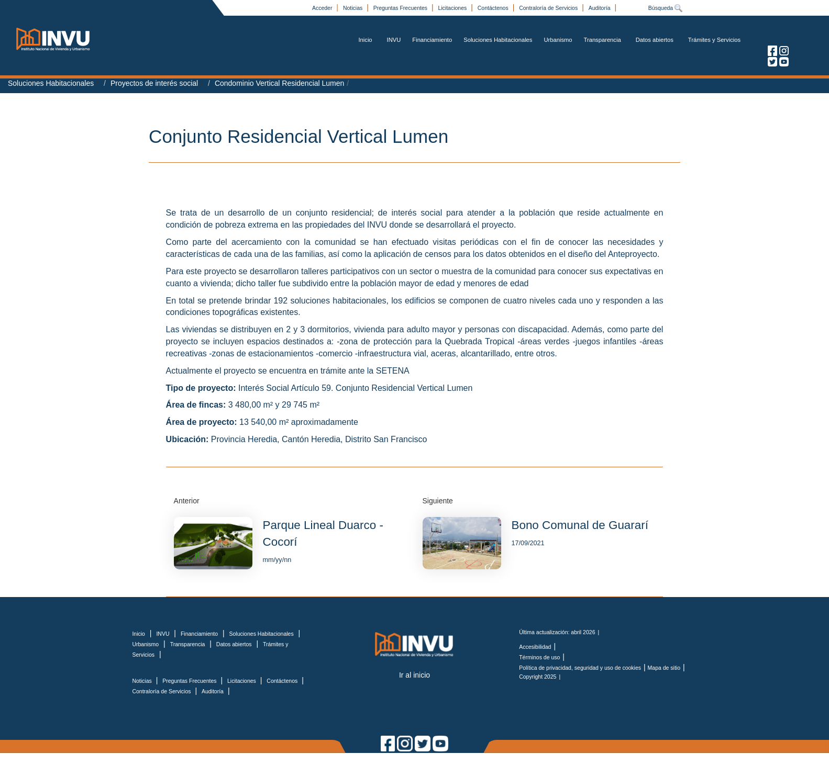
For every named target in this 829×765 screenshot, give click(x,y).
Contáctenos (494, 8)
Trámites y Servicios (714, 40)
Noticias (353, 8)
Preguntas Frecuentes (401, 8)
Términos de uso (539, 657)
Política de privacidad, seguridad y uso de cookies (580, 668)
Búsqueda (665, 8)
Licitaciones (453, 8)
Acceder (323, 8)
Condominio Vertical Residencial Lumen (279, 83)
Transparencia (602, 40)
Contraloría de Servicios (549, 8)
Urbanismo (558, 40)
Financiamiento (432, 40)
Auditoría (600, 8)
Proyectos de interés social (154, 83)
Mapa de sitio (664, 668)
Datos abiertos (654, 40)
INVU (394, 40)
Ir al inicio (414, 675)
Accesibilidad (535, 647)
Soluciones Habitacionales (497, 40)
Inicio (365, 40)
